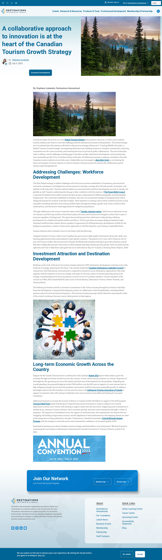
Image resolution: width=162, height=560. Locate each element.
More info (41, 555)
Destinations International (102, 510)
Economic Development (40, 73)
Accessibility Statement (128, 522)
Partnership (123, 481)
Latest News (102, 519)
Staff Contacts (103, 536)
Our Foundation (103, 515)
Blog (124, 528)
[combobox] (156, 3)
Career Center (128, 513)
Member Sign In (111, 2)
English (154, 3)
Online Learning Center (132, 509)
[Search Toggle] (158, 11)
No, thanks (127, 554)
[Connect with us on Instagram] (7, 3)
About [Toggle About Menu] (136, 3)
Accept (140, 554)
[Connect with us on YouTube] (16, 3)
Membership (102, 481)
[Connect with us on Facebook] (3, 3)
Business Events (103, 524)
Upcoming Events (130, 517)
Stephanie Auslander (20, 60)
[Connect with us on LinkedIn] (12, 3)
